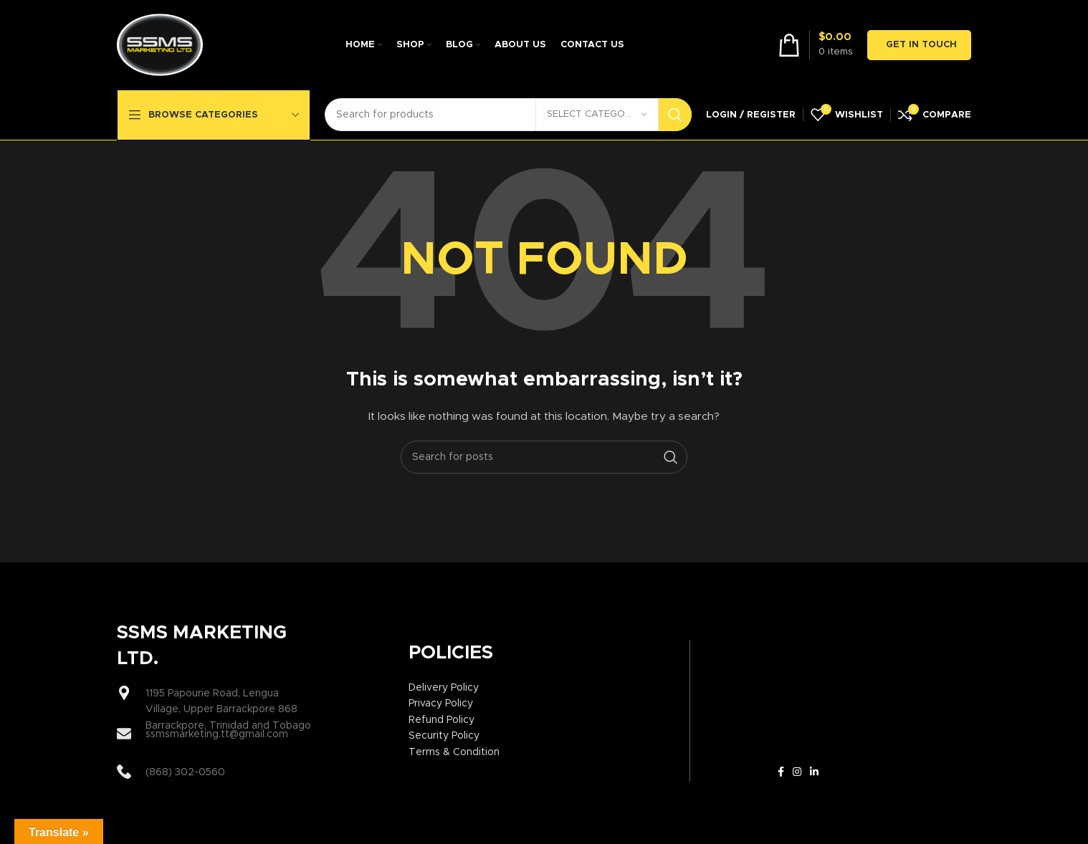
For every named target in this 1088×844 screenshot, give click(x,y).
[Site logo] (160, 44)
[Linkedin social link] (814, 772)
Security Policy (444, 736)
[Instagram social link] (797, 772)
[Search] (508, 114)
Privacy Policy (441, 704)
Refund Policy (441, 720)
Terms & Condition (454, 752)
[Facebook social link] (780, 772)
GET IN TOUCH (919, 45)
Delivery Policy (444, 688)
